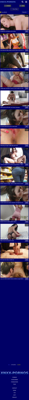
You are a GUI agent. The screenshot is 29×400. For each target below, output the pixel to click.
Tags (14, 384)
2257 (14, 395)
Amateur (8, 5)
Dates (22, 5)
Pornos (14, 377)
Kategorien (13, 364)
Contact (14, 388)
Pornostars (14, 382)
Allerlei (18, 364)
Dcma (14, 390)
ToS (15, 392)
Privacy (14, 397)
